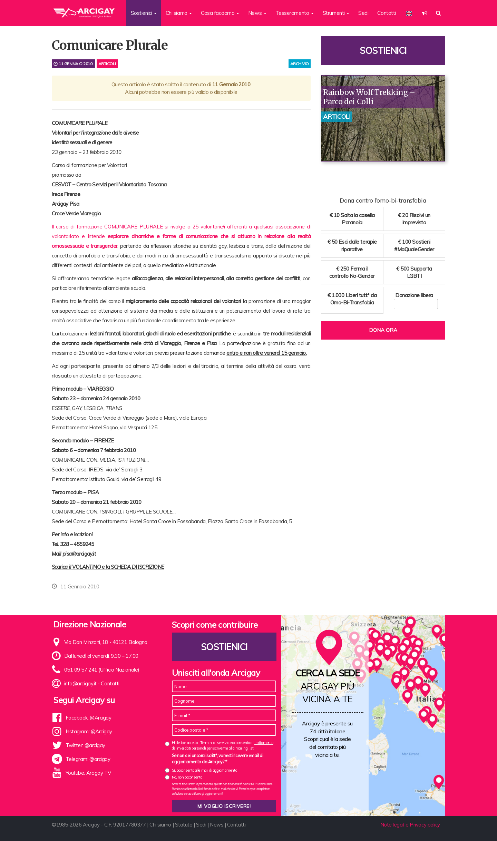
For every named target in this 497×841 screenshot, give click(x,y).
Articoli (107, 63)
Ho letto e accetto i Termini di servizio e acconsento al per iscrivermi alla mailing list (222, 745)
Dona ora (383, 330)
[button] (425, 13)
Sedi (363, 13)
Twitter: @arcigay (85, 745)
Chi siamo (160, 824)
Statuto (184, 824)
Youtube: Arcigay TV (88, 773)
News (216, 824)
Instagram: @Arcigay (89, 731)
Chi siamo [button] (179, 13)
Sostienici (383, 50)
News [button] (257, 13)
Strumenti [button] (336, 13)
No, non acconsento (187, 777)
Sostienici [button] (144, 13)
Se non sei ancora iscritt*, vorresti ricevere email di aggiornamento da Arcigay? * (217, 758)
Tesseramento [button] (294, 13)
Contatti (386, 13)
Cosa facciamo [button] (220, 13)
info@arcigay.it (80, 683)
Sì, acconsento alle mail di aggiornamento (204, 770)
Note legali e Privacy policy (410, 824)
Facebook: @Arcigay (88, 717)
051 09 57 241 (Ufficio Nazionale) (101, 669)
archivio (299, 63)
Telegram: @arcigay (88, 759)
